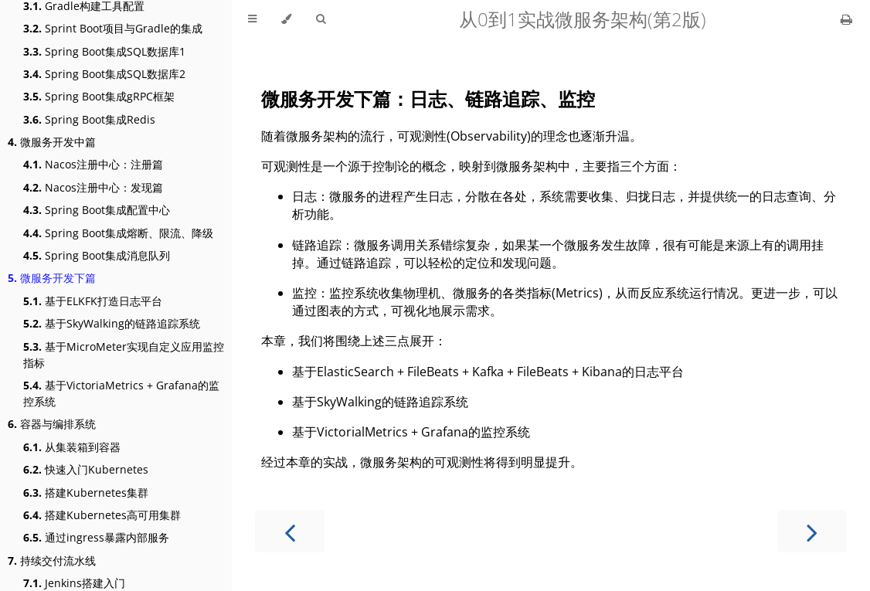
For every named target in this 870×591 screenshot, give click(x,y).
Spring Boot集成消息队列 (96, 255)
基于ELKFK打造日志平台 (92, 301)
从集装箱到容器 (72, 447)
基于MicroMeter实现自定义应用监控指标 (123, 354)
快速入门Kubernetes (85, 469)
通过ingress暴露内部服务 (96, 537)
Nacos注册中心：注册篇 (93, 164)
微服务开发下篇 (52, 277)
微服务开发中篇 (52, 141)
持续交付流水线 (52, 560)
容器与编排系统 (52, 423)
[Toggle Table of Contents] (252, 19)
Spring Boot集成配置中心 (96, 209)
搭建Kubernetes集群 (85, 492)
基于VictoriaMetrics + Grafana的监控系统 (121, 393)
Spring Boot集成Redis (89, 119)
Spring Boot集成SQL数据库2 (104, 73)
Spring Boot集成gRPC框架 (99, 96)
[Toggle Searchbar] (321, 19)
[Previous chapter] (290, 531)
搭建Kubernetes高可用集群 (102, 515)
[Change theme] (286, 19)
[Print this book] (846, 19)
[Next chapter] (812, 531)
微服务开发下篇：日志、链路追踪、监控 (428, 98)
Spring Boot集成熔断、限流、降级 (118, 233)
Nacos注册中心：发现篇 (93, 187)
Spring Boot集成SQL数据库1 (104, 51)
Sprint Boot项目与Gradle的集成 (112, 28)
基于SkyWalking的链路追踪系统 (111, 323)
